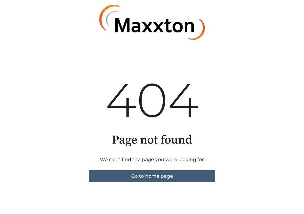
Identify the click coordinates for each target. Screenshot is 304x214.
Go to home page (152, 176)
